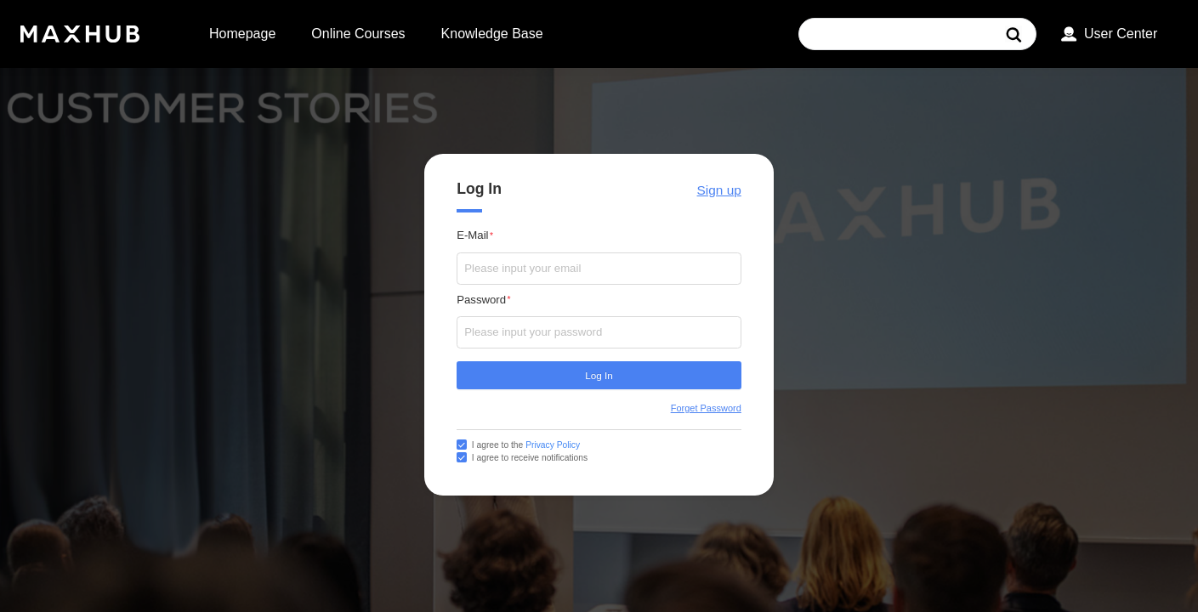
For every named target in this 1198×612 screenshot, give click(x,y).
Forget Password (706, 408)
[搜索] (1015, 34)
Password (481, 299)
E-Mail (472, 235)
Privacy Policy (552, 445)
